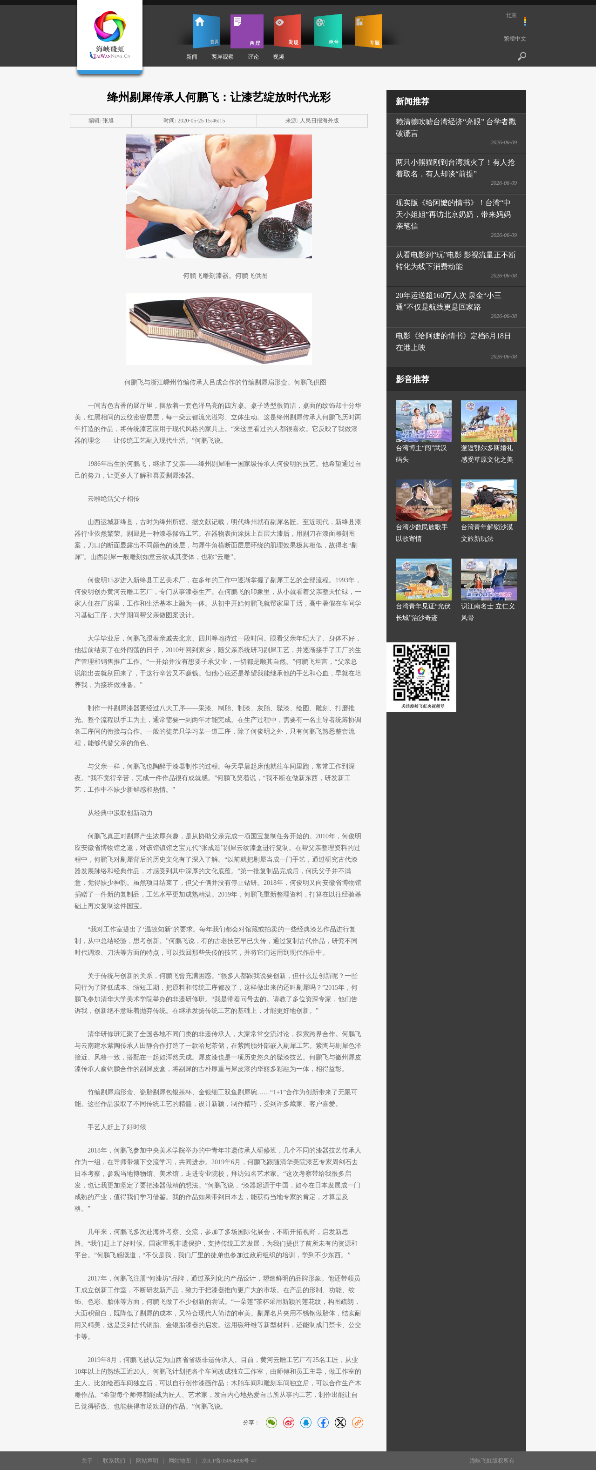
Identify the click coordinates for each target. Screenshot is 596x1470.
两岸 (247, 31)
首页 (206, 31)
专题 (368, 31)
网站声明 (147, 1460)
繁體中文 (515, 38)
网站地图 (180, 1460)
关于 (87, 1460)
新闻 (191, 57)
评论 (253, 57)
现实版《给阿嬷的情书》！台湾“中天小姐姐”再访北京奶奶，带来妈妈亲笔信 (453, 214)
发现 (287, 31)
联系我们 (114, 1460)
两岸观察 (222, 57)
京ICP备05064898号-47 (229, 1460)
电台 (328, 31)
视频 (278, 57)
